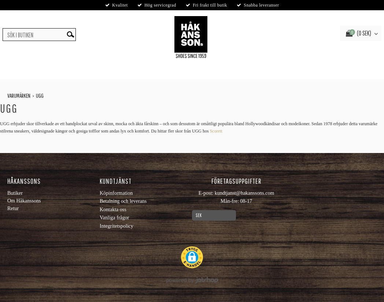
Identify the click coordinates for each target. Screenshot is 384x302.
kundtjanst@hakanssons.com (244, 193)
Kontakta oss (113, 209)
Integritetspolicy (116, 226)
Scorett (216, 131)
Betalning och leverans (123, 201)
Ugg (40, 95)
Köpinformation (116, 193)
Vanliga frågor (114, 217)
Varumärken (18, 95)
